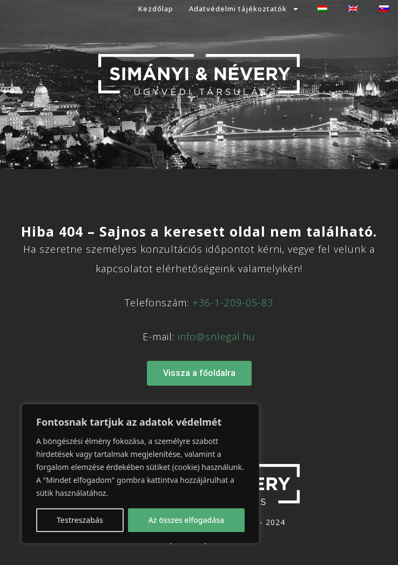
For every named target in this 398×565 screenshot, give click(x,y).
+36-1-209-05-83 (232, 302)
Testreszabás (80, 520)
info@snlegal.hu (216, 336)
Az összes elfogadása (186, 520)
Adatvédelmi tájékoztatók (244, 9)
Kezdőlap (155, 9)
